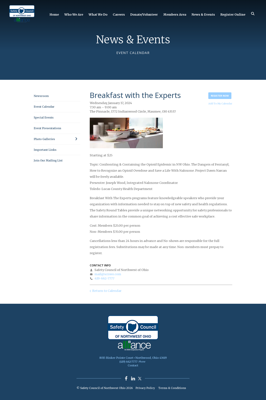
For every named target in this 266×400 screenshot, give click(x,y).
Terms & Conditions (172, 388)
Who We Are (73, 14)
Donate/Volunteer (144, 14)
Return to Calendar (106, 291)
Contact (133, 365)
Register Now (220, 95)
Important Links (45, 149)
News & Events (203, 14)
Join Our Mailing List (48, 160)
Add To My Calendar (220, 103)
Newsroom (41, 96)
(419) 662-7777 (128, 361)
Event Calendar (44, 106)
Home (54, 14)
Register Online (232, 14)
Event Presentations (47, 128)
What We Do (98, 14)
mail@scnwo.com (107, 274)
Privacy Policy (145, 388)
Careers (119, 14)
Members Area (174, 14)
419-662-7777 (104, 278)
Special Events (44, 117)
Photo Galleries (57, 139)
